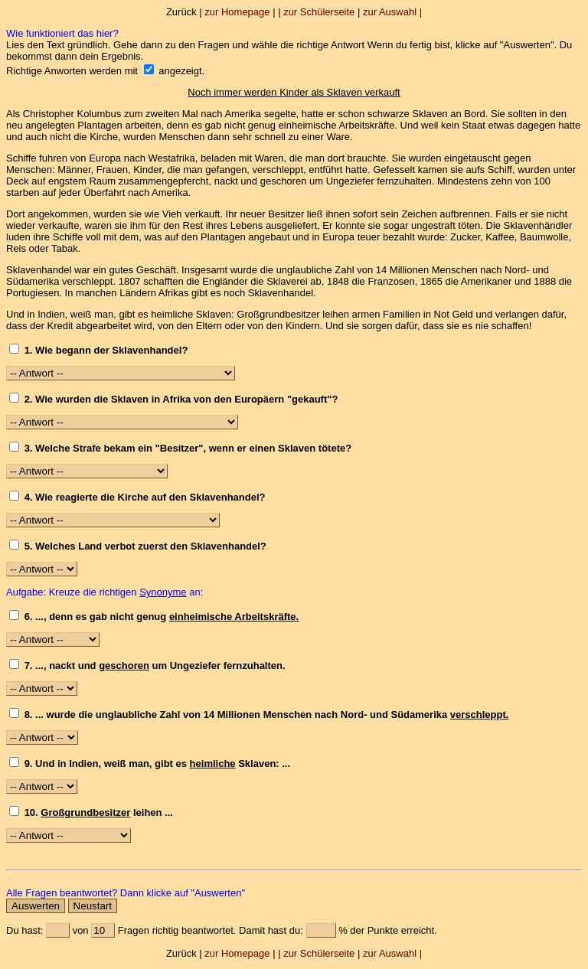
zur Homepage (237, 12)
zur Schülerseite (318, 12)
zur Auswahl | (392, 12)
